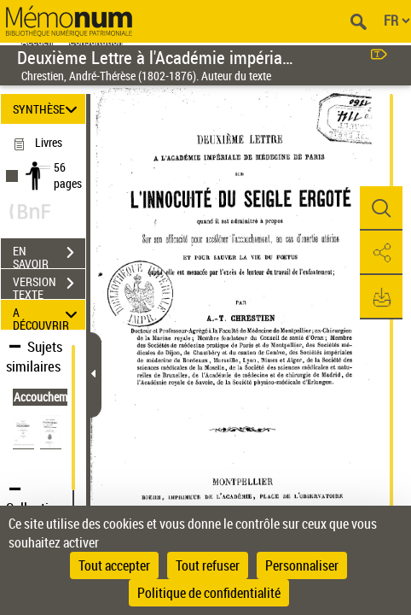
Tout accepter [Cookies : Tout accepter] (114, 565)
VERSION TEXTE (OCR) (49, 285)
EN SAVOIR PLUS (49, 254)
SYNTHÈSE (47, 109)
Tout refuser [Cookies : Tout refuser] (208, 565)
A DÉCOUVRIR (47, 315)
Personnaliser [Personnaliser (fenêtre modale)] (302, 565)
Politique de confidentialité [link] (209, 592)
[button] (381, 208)
